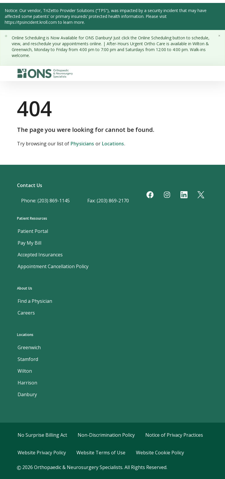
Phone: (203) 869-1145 (45, 200)
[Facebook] (150, 195)
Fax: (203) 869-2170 (108, 200)
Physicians (82, 143)
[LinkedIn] (184, 195)
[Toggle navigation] (206, 73)
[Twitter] (201, 195)
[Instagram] (167, 195)
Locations (113, 143)
